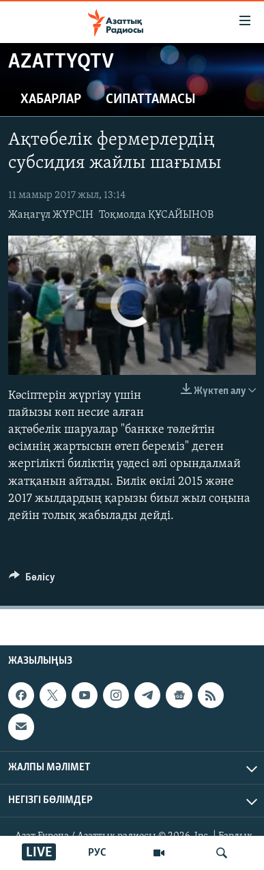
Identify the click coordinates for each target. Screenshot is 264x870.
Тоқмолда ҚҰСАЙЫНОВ (156, 215)
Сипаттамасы (151, 100)
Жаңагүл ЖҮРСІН (50, 215)
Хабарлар (50, 100)
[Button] (32, 580)
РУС (97, 852)
